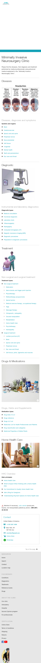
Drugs (3, 588)
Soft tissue (7, 143)
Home (3, 555)
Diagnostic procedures (11, 239)
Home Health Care (12, 325)
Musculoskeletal (9, 140)
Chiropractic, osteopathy (13, 315)
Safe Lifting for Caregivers (12, 492)
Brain (5, 127)
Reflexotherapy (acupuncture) (15, 299)
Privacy (4, 634)
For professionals (7, 611)
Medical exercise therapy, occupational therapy (21, 306)
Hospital (4, 604)
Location (5, 526)
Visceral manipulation (12, 319)
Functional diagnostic (10, 219)
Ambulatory (5, 601)
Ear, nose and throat (10, 156)
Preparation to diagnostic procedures (15, 242)
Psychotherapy (10, 328)
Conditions (5, 575)
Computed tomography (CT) (13, 232)
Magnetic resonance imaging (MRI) (15, 235)
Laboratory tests (9, 222)
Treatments (5, 581)
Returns (4, 630)
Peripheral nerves (9, 137)
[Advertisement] (20, 28)
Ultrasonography (9, 225)
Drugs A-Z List (8, 423)
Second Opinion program (9, 607)
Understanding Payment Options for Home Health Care (21, 496)
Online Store (6, 621)
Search (4, 558)
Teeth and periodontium (11, 153)
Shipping (4, 627)
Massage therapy (11, 312)
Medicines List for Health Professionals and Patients (20, 427)
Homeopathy (10, 332)
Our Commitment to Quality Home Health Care (18, 489)
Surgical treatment (9, 335)
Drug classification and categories (14, 430)
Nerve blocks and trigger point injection (18, 292)
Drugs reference (9, 420)
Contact (4, 561)
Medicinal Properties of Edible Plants (15, 433)
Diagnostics (5, 578)
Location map (6, 565)
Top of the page (31, 547)
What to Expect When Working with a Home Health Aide (21, 486)
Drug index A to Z (9, 417)
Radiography (8, 229)
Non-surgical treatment (11, 286)
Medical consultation (10, 216)
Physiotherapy (10, 296)
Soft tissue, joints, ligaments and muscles (19, 355)
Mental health (8, 150)
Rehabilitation (10, 322)
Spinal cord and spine (10, 133)
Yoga (7, 309)
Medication (9, 289)
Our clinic (5, 598)
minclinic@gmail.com (13, 531)
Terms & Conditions (8, 624)
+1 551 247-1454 (12, 522)
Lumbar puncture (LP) (13, 338)
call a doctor (22, 505)
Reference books (7, 584)
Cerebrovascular (9, 130)
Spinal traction (10, 302)
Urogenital (7, 146)
